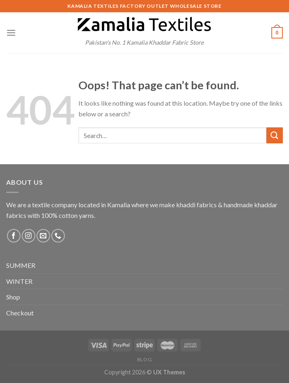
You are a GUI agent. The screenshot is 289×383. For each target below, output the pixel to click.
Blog (144, 359)
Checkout (20, 313)
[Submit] (274, 135)
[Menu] (11, 33)
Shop (13, 297)
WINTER (19, 281)
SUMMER (20, 265)
